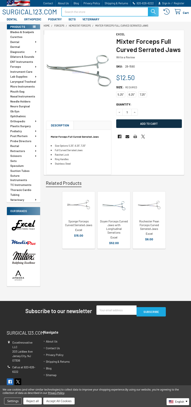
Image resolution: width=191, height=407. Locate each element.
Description (60, 128)
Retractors (23, 154)
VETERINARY (90, 22)
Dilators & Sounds (22, 60)
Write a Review (125, 60)
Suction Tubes (19, 174)
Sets (13, 164)
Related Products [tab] (64, 186)
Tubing (14, 198)
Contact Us (53, 349)
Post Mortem (23, 139)
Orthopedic (23, 124)
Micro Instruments (22, 89)
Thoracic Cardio (20, 193)
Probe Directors (20, 144)
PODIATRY (55, 22)
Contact (48, 3)
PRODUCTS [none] (17, 30)
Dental (23, 45)
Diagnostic (23, 55)
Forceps (23, 70)
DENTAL (12, 22)
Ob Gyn (14, 114)
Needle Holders (20, 104)
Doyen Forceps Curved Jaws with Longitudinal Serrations (114, 230)
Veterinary (23, 203)
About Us (63, 3)
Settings (13, 401)
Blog (76, 3)
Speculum (17, 169)
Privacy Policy (92, 3)
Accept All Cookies (59, 401)
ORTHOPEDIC (32, 22)
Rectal (23, 149)
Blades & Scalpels (22, 35)
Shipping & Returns (116, 3)
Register (179, 3)
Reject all (32, 401)
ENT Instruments (21, 65)
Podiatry (23, 134)
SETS (72, 22)
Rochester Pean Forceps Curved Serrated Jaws (149, 228)
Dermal (15, 50)
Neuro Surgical (20, 109)
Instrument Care (21, 75)
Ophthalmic (18, 119)
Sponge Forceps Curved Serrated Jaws (78, 226)
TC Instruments (20, 188)
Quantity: (123, 107)
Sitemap (51, 376)
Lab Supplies (23, 80)
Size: (126, 90)
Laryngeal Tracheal (23, 85)
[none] (79, 73)
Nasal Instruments (22, 99)
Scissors (23, 159)
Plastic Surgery (20, 129)
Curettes (16, 40)
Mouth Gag (17, 95)
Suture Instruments (18, 181)
